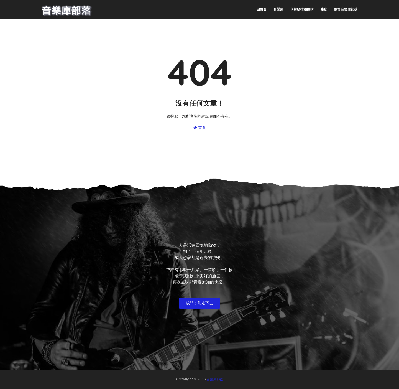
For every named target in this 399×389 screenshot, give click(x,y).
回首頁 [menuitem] (262, 9)
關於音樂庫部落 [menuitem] (345, 9)
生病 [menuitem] (324, 9)
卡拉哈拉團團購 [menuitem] (302, 9)
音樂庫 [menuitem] (278, 9)
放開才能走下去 (199, 303)
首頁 (199, 127)
